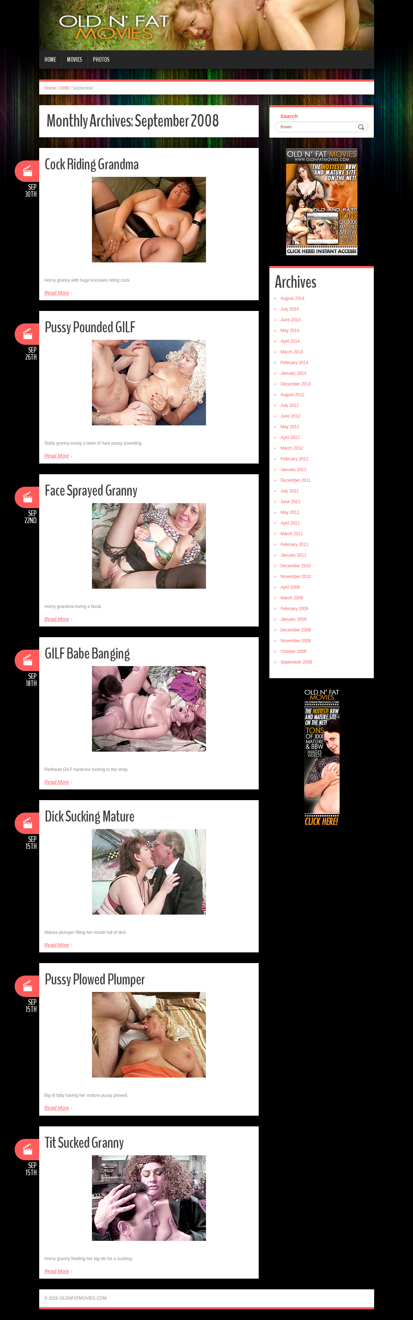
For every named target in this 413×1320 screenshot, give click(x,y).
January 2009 (293, 619)
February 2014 (294, 362)
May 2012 (289, 426)
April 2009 (290, 587)
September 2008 (296, 662)
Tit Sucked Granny (85, 1142)
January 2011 (293, 555)
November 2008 (295, 640)
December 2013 (295, 384)
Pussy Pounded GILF (90, 327)
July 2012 (289, 405)
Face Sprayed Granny (92, 490)
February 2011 (294, 544)
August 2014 (292, 298)
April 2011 (290, 523)
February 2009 (294, 608)
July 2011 (289, 490)
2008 (64, 88)
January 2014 (293, 373)
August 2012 (292, 394)
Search (289, 116)
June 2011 (290, 501)
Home (50, 59)
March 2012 (291, 448)
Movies (74, 59)
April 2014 (290, 341)
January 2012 (293, 469)
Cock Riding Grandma (93, 164)
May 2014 (289, 330)
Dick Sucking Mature (90, 816)
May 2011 (289, 512)
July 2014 (289, 309)
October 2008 (293, 651)
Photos (101, 59)
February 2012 (294, 458)
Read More (57, 293)
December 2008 (295, 630)
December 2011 (295, 480)
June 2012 (290, 416)
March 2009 (291, 597)
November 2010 (295, 576)
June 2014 (290, 319)
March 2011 (291, 533)
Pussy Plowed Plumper (95, 979)
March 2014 (291, 351)
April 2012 (290, 437)
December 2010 (295, 565)
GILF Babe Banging (87, 653)
